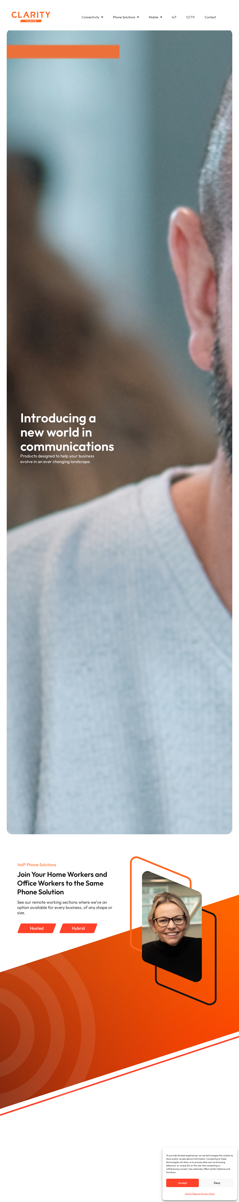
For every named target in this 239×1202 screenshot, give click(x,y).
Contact (210, 17)
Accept (182, 1183)
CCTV (190, 17)
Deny (217, 1183)
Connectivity (92, 17)
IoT (174, 17)
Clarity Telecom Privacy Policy (200, 1193)
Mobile (155, 17)
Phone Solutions (126, 17)
